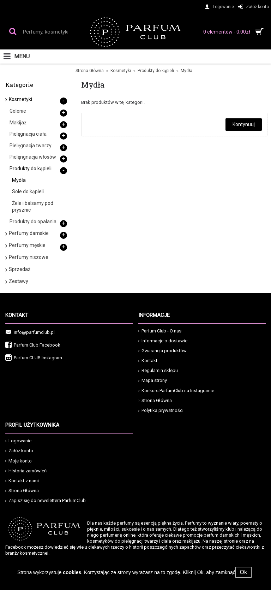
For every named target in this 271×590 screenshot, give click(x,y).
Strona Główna (90, 70)
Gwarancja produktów (162, 350)
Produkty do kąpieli (156, 70)
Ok (243, 572)
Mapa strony (152, 380)
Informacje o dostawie (162, 340)
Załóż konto (19, 450)
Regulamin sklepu (158, 370)
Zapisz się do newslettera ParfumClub (45, 500)
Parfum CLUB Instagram (33, 358)
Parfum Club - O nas (159, 331)
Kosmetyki (120, 70)
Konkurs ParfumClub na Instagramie (176, 390)
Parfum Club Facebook (32, 345)
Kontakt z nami (22, 480)
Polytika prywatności (160, 410)
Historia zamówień (26, 470)
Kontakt (147, 360)
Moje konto (18, 461)
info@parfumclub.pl (30, 332)
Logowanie (18, 440)
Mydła (186, 70)
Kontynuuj (244, 124)
